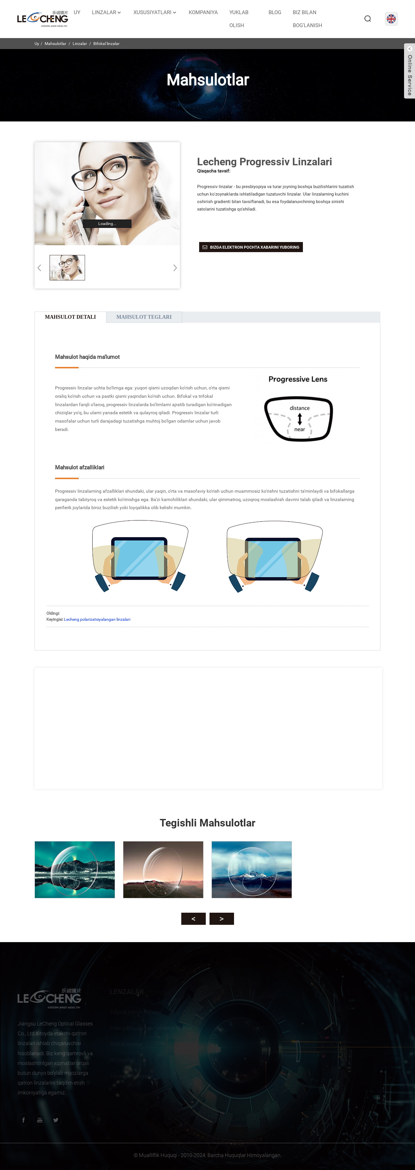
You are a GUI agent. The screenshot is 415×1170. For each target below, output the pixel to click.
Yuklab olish (238, 18)
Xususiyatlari (155, 12)
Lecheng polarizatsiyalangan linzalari (97, 619)
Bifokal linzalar (106, 43)
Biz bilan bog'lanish (307, 18)
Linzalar (107, 12)
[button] (173, 267)
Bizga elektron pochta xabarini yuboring (254, 247)
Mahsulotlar (55, 43)
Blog (275, 12)
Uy (77, 12)
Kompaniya (203, 12)
